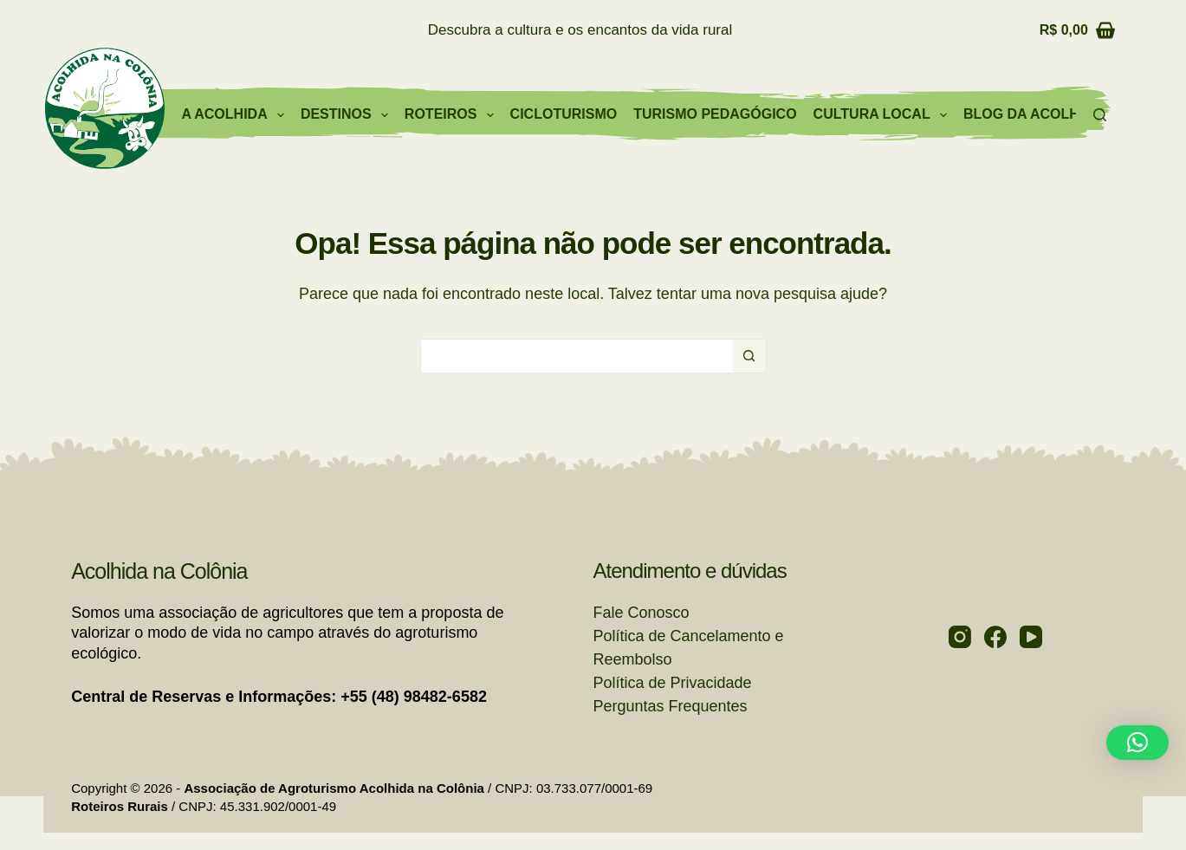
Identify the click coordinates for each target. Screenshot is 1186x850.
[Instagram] (960, 637)
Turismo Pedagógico (714, 114)
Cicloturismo (564, 114)
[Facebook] (995, 637)
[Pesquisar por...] (576, 356)
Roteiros (453, 115)
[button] (1137, 742)
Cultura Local (883, 115)
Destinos (348, 115)
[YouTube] (1031, 637)
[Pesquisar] (1099, 114)
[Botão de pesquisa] (749, 356)
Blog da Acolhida (1033, 114)
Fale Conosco (641, 612)
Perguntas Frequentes (670, 706)
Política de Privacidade (672, 682)
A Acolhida (235, 115)
